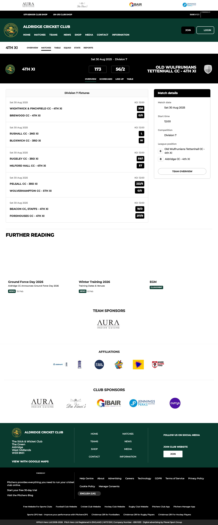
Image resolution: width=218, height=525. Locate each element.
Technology (144, 478)
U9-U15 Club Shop (62, 14)
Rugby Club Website (138, 506)
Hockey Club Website (114, 506)
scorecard (105, 79)
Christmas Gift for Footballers (105, 514)
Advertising (114, 478)
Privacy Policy (196, 478)
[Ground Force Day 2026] (38, 259)
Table (57, 48)
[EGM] (179, 259)
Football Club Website (66, 506)
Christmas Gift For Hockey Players (174, 514)
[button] (26, 35)
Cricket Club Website (91, 506)
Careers (129, 478)
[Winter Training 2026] (108, 259)
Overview (32, 48)
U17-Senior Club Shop (35, 14)
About (100, 478)
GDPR (158, 478)
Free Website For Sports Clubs (37, 506)
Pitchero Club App (161, 506)
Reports (88, 48)
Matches (46, 48)
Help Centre (87, 478)
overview (90, 79)
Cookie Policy (87, 486)
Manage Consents (109, 486)
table (130, 79)
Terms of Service (175, 478)
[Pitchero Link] (208, 16)
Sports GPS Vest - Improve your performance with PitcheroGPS (57, 514)
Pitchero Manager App (184, 506)
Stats (77, 48)
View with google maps (30, 462)
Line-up (119, 79)
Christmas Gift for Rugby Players (138, 514)
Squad (67, 48)
